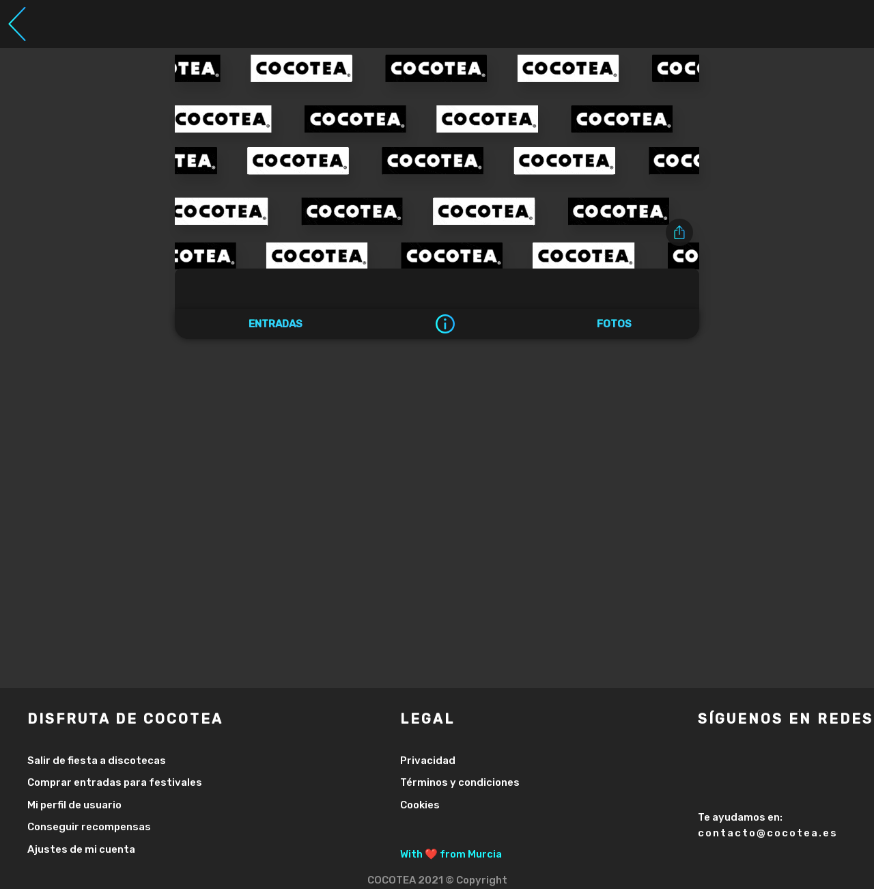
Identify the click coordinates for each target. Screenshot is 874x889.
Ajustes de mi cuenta (81, 849)
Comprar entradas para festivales (114, 782)
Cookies (420, 805)
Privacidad (427, 760)
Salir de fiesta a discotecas (96, 760)
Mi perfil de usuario (74, 805)
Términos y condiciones (460, 782)
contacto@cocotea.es (768, 833)
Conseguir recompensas (89, 827)
